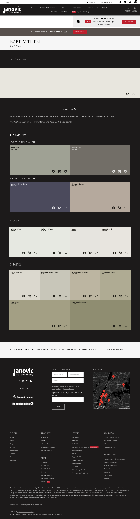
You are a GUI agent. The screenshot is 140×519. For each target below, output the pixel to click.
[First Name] (59, 374)
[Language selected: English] (9, 2)
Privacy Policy (56, 389)
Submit (58, 407)
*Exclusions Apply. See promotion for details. (26, 505)
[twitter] (23, 381)
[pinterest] (27, 381)
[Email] (68, 380)
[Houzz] (31, 381)
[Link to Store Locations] (111, 390)
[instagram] (19, 381)
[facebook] (15, 381)
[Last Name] (76, 374)
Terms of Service (69, 389)
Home (12, 59)
